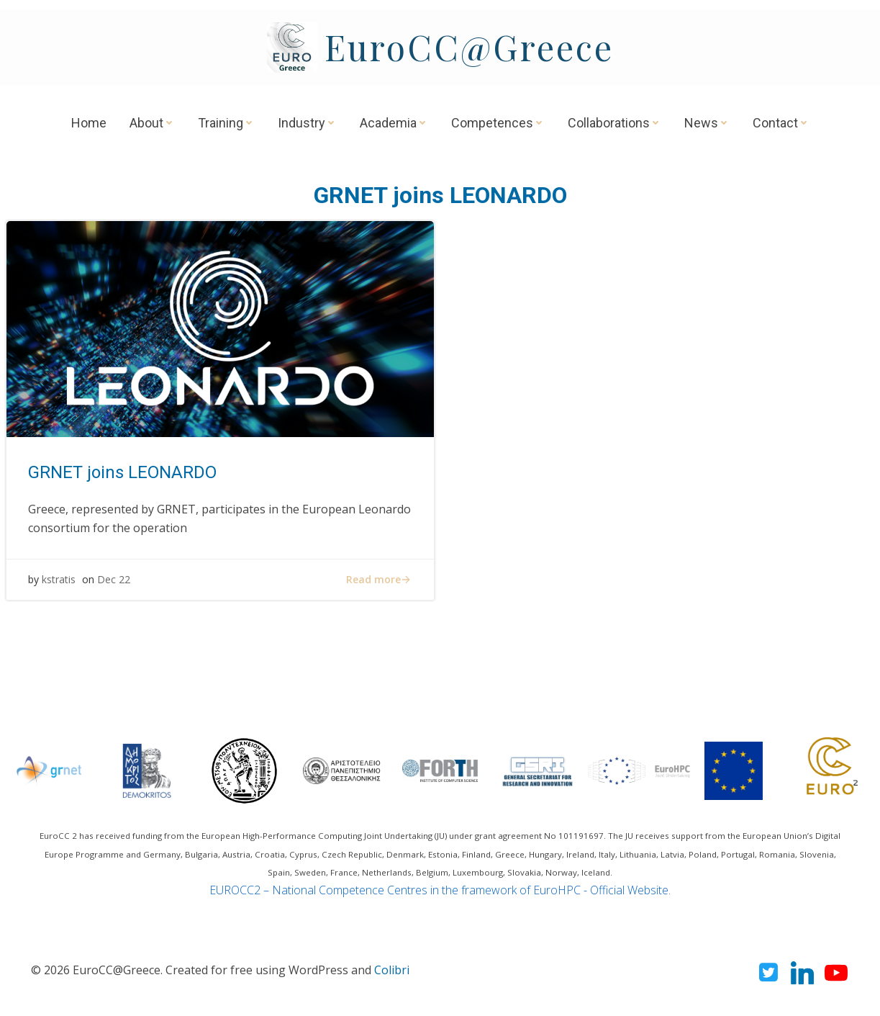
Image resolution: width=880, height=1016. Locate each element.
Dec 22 (113, 580)
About (152, 122)
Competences (498, 122)
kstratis (59, 580)
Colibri (391, 970)
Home (88, 122)
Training (226, 122)
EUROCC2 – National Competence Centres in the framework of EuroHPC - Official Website (438, 890)
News (707, 122)
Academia (394, 122)
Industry (307, 122)
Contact (781, 122)
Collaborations (614, 122)
